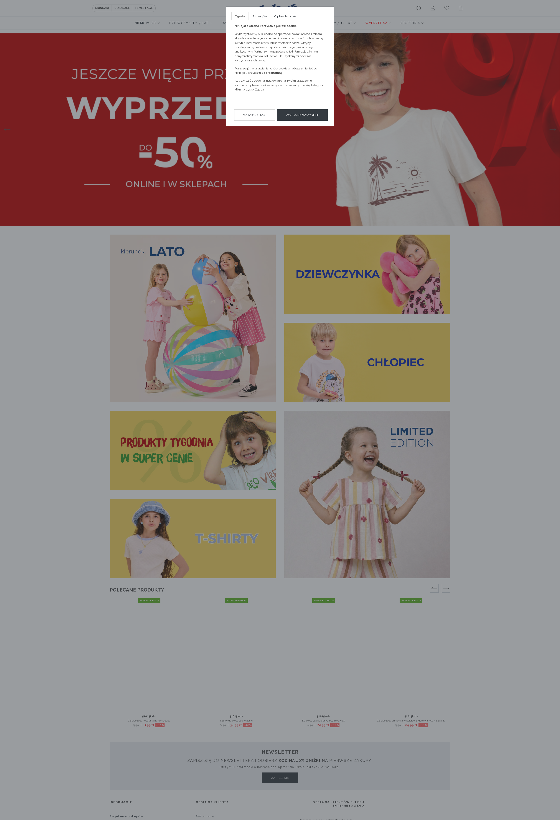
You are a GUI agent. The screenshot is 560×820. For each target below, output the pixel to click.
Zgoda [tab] (240, 16)
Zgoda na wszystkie (302, 115)
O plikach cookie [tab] (285, 16)
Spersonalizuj (254, 115)
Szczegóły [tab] (259, 16)
